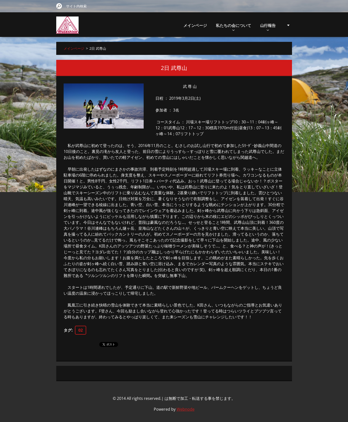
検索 (59, 5)
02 (80, 330)
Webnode (186, 409)
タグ (67, 330)
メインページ (195, 25)
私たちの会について (233, 27)
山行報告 (268, 27)
